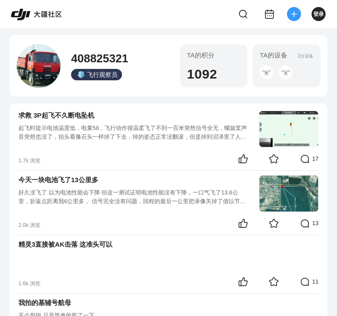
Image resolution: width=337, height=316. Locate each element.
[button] (266, 72)
